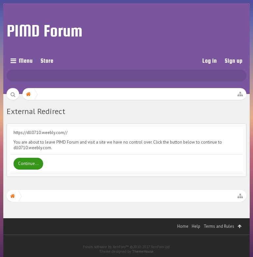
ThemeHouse (143, 251)
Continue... (28, 163)
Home (182, 226)
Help (196, 226)
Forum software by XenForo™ (126, 247)
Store (47, 60)
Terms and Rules (219, 226)
